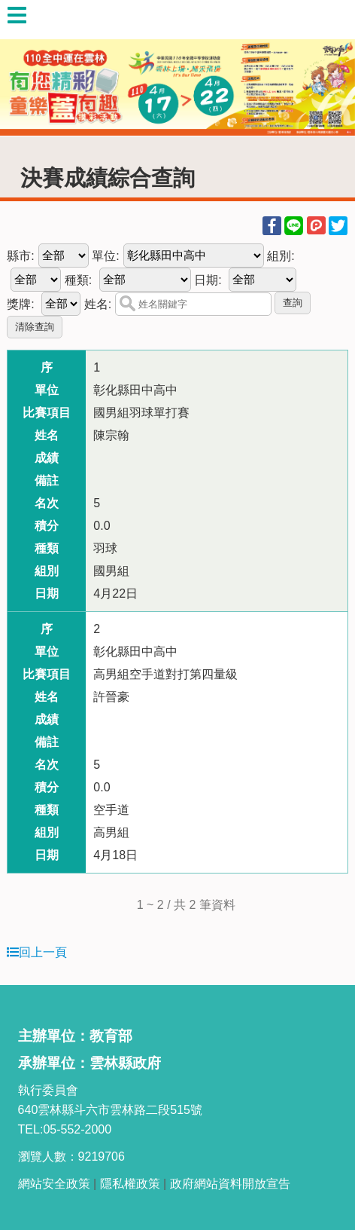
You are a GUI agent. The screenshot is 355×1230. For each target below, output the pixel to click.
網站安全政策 (54, 1183)
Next (328, 67)
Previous (26, 67)
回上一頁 (37, 952)
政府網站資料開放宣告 (230, 1183)
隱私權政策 (130, 1183)
